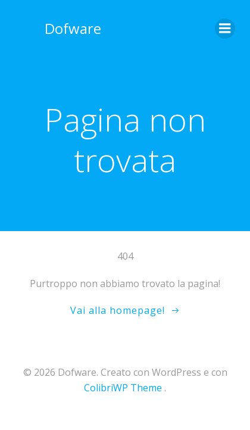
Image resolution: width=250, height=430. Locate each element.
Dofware (73, 28)
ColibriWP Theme (123, 387)
